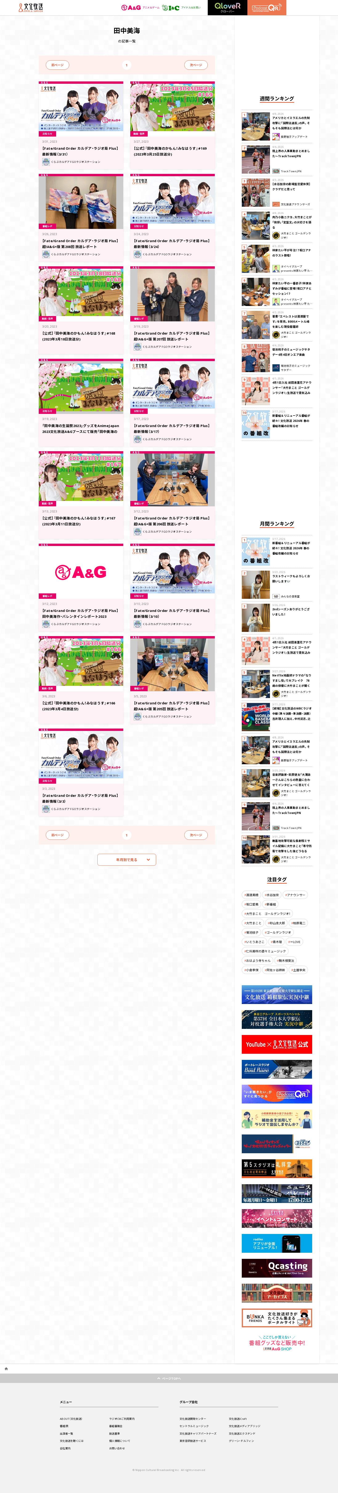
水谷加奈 (273, 895)
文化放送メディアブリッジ (246, 1426)
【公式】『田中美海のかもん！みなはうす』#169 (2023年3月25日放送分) (170, 151)
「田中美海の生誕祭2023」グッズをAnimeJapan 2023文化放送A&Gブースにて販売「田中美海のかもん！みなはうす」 (80, 430)
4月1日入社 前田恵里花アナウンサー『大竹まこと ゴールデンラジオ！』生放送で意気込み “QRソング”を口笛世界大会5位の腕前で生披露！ (291, 392)
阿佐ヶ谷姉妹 (276, 970)
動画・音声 (140, 133)
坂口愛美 (252, 904)
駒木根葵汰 (286, 960)
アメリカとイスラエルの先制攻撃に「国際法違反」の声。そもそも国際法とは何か (291, 123)
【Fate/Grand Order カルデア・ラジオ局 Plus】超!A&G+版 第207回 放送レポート (171, 335)
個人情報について (120, 1441)
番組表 (64, 1426)
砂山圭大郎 (277, 923)
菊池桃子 (252, 932)
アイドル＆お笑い (179, 7)
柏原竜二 (299, 923)
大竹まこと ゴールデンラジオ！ (268, 913)
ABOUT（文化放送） (72, 1419)
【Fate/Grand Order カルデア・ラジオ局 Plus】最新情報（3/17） (171, 428)
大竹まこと (253, 923)
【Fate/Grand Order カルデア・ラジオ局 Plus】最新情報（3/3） (79, 798)
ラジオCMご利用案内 (123, 1419)
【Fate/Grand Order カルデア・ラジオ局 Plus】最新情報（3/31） (79, 151)
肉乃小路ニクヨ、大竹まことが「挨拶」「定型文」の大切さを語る (292, 222)
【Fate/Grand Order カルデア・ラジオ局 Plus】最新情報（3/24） (171, 243)
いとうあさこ (255, 941)
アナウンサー (296, 895)
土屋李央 (299, 970)
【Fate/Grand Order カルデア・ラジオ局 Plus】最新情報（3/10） (171, 613)
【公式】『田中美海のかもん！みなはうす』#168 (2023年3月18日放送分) (78, 335)
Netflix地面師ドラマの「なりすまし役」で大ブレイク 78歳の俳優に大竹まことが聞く (291, 680)
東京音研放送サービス (194, 1441)
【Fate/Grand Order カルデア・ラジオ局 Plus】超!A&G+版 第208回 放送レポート (79, 243)
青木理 (277, 941)
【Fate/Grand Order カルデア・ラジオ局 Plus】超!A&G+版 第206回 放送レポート (171, 520)
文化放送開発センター (194, 1419)
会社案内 (65, 1448)
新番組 (271, 904)
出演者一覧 (67, 1433)
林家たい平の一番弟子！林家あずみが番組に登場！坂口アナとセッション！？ (292, 288)
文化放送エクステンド (243, 1433)
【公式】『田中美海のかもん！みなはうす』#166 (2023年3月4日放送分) (78, 705)
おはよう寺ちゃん (258, 960)
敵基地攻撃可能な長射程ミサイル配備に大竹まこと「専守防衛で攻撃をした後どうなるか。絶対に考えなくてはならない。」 (292, 851)
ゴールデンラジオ (279, 932)
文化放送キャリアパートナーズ (200, 1433)
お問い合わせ (118, 1448)
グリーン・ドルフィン (242, 1441)
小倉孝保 (252, 970)
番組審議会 (116, 1426)
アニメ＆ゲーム (135, 8)
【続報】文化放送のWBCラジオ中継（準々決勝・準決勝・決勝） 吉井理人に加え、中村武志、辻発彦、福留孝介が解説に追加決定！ (292, 718)
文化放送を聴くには (73, 1441)
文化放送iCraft (238, 1419)
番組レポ (49, 226)
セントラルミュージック (195, 1426)
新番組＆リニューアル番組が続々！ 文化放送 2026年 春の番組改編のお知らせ (291, 420)
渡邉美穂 (252, 895)
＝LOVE (295, 941)
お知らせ (49, 133)
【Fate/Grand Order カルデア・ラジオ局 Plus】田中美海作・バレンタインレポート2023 (79, 615)
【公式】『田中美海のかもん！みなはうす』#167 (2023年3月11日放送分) (78, 520)
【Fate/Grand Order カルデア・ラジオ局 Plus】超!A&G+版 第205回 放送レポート (171, 705)
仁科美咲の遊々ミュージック (266, 951)
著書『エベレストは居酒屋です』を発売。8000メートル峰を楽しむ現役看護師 (290, 321)
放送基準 (115, 1433)
